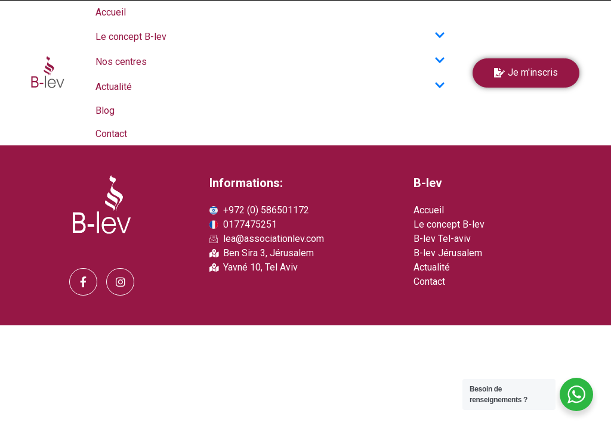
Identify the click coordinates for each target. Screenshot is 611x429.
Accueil (110, 12)
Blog (105, 110)
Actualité (270, 86)
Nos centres (270, 61)
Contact (111, 133)
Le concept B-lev (270, 36)
